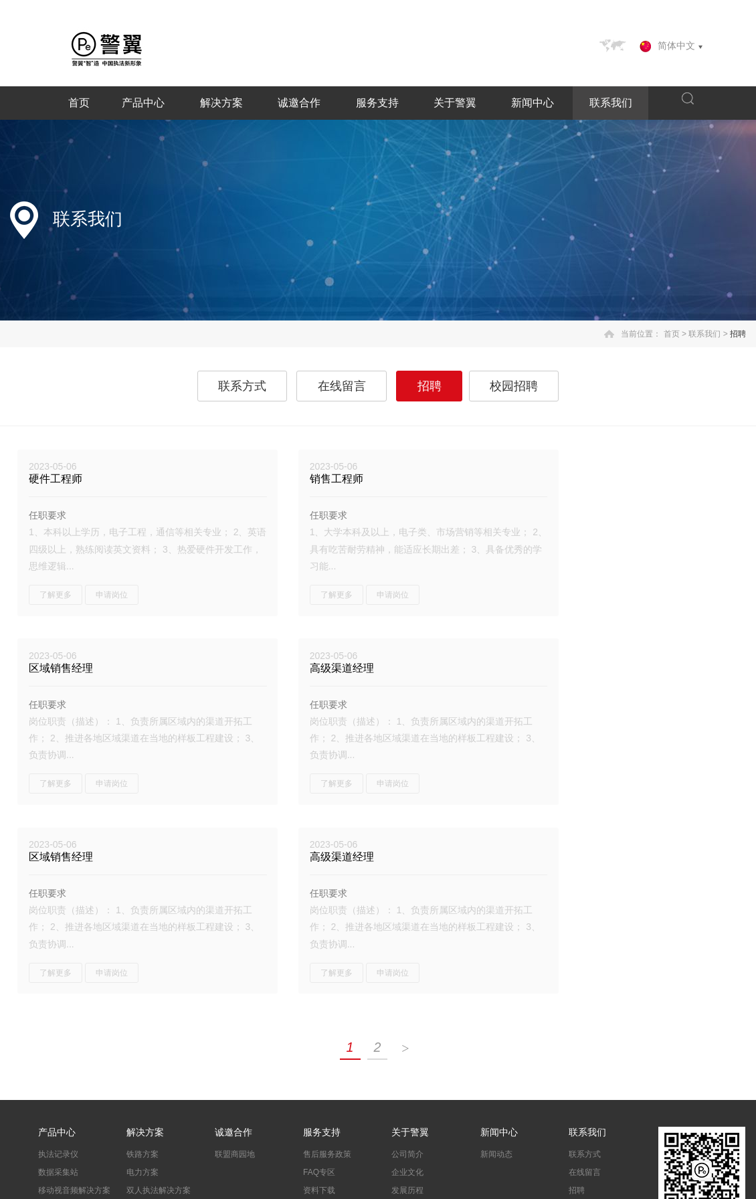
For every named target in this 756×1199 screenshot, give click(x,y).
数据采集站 (58, 985)
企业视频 (407, 1039)
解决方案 (221, 102)
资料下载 (319, 1003)
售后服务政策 (327, 967)
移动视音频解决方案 (74, 1003)
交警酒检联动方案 (158, 1021)
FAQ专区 (319, 985)
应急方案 (142, 1058)
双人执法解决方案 (158, 1003)
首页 (79, 102)
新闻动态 (496, 967)
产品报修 (319, 1021)
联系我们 (610, 102)
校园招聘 (513, 386)
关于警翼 (455, 102)
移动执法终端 (62, 1021)
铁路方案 (142, 967)
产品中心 (143, 102)
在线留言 (342, 386)
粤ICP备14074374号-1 (312, 1186)
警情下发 (142, 1039)
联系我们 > (707, 334)
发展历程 (407, 1003)
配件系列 (54, 1087)
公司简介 (407, 967)
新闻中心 (532, 102)
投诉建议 (319, 1039)
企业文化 (407, 985)
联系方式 (243, 386)
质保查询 (319, 1058)
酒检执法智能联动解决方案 (82, 1045)
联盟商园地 (235, 967)
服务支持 (377, 102)
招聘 (738, 334)
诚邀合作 (299, 102)
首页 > (675, 334)
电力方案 (142, 985)
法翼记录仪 (58, 1069)
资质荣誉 (407, 1021)
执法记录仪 (58, 967)
